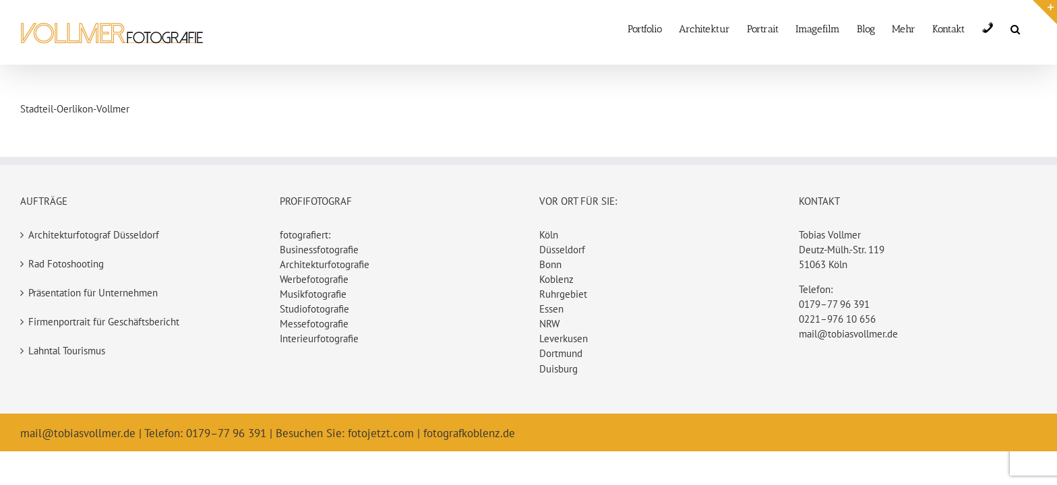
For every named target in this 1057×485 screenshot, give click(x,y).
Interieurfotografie (319, 338)
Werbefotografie (314, 279)
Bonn (550, 264)
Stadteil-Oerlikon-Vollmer (74, 108)
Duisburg (558, 368)
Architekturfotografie (324, 264)
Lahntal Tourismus (66, 350)
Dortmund (560, 353)
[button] (1032, 28)
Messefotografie (314, 323)
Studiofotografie (314, 308)
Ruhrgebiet (563, 294)
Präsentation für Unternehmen (93, 292)
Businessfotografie (319, 249)
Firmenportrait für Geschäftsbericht (103, 321)
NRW (549, 323)
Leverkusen (563, 338)
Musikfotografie (313, 294)
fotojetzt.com (381, 433)
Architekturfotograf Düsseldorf (93, 234)
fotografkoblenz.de (469, 433)
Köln (548, 234)
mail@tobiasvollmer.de (848, 333)
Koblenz (556, 279)
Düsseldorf (562, 249)
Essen (551, 308)
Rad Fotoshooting (66, 263)
